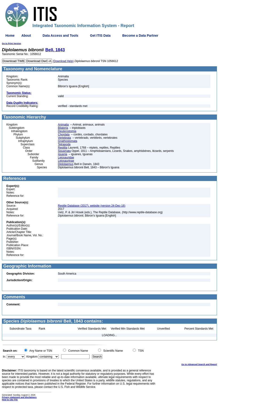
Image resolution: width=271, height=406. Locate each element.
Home (10, 35)
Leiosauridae (66, 157)
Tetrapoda (64, 144)
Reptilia (62, 147)
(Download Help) (63, 61)
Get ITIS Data (100, 35)
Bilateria (63, 128)
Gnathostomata (67, 141)
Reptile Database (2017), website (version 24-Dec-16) (91, 205)
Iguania (62, 154)
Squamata (64, 151)
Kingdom (31, 356)
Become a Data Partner (140, 35)
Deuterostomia (67, 131)
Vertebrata (64, 137)
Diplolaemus (65, 164)
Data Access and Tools (60, 35)
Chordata (63, 134)
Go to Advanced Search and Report (199, 364)
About (26, 35)
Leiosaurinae (66, 160)
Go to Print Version (11, 43)
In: (4, 356)
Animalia (63, 124)
